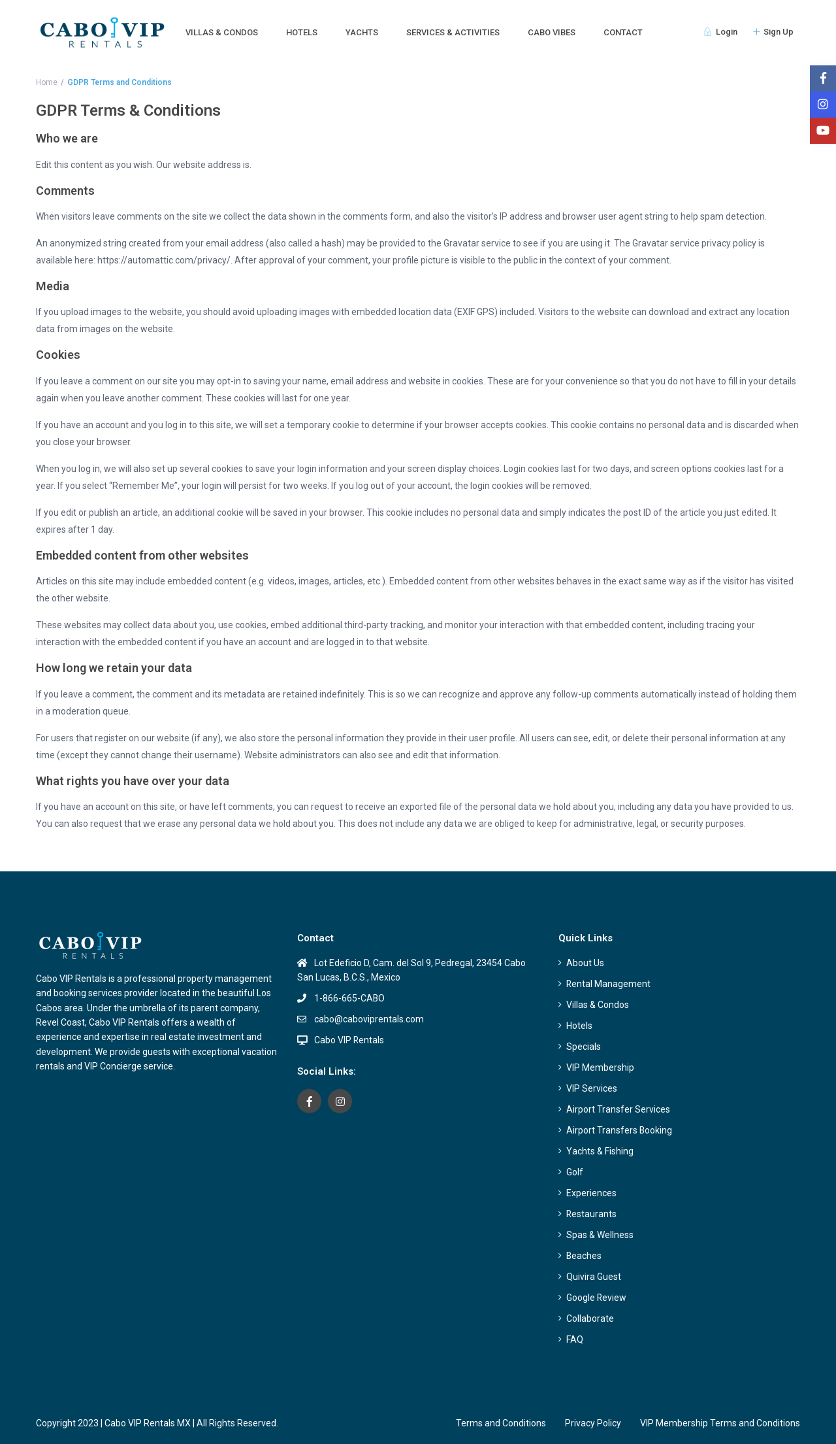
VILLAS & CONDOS (221, 32)
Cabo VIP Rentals (349, 1040)
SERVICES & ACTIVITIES (453, 32)
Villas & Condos (597, 1004)
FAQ (574, 1339)
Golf (574, 1172)
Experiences (591, 1193)
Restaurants (591, 1214)
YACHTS (362, 32)
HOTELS (301, 32)
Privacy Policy (593, 1423)
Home (46, 82)
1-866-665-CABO (349, 998)
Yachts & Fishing (600, 1151)
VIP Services (591, 1088)
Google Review (596, 1297)
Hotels (579, 1025)
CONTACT (623, 32)
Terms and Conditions (501, 1423)
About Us (585, 963)
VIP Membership (600, 1067)
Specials (583, 1046)
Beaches (584, 1256)
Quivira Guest (593, 1276)
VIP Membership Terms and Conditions (720, 1423)
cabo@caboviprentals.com (369, 1019)
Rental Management (608, 984)
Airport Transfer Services (618, 1109)
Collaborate (590, 1318)
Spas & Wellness (600, 1235)
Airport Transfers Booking (619, 1130)
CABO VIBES (551, 32)
